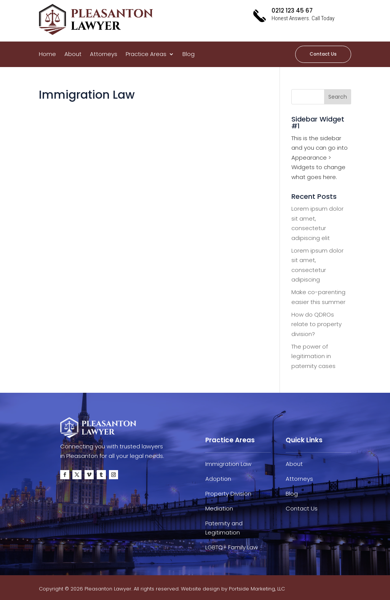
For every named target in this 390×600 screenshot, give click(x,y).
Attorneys (103, 54)
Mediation (219, 508)
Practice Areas (146, 54)
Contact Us (323, 54)
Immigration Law (228, 464)
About (73, 54)
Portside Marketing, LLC (257, 588)
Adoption (218, 479)
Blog (188, 54)
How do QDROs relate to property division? (316, 324)
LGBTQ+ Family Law (231, 547)
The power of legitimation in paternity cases (313, 356)
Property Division (228, 494)
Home (47, 54)
